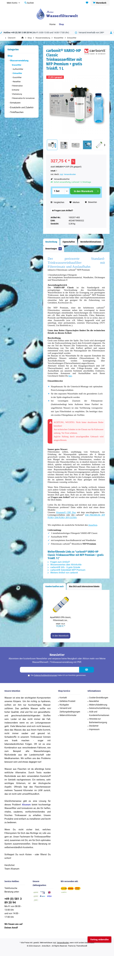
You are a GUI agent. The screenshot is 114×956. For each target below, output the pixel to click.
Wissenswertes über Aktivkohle (64, 564)
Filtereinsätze (17, 86)
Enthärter (15, 90)
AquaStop (92, 525)
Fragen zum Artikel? (62, 210)
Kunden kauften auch (54, 586)
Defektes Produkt (67, 701)
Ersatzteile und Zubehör (22, 107)
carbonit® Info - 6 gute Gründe (64, 567)
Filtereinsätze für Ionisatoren (23, 98)
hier (70, 376)
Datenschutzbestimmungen (45, 675)
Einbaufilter (17, 73)
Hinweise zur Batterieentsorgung (98, 721)
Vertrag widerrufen (99, 939)
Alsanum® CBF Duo (66, 512)
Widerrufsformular (68, 715)
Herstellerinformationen (90, 242)
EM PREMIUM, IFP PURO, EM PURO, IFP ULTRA (76, 516)
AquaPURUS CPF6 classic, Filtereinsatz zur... (60, 619)
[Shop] (61, 24)
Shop (10, 55)
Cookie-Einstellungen (98, 697)
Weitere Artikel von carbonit (63, 572)
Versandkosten (63, 943)
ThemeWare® (81, 946)
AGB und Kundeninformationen (99, 713)
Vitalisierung (16, 94)
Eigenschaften (69, 242)
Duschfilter (17, 77)
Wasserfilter (16, 65)
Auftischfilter (17, 69)
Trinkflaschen (16, 112)
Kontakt (63, 697)
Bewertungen (53, 248)
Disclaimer (94, 726)
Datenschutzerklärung (99, 708)
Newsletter (94, 701)
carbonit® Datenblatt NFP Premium (66, 570)
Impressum (94, 729)
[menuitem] (100, 3)
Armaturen (15, 102)
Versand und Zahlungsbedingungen (70, 710)
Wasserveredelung (19, 60)
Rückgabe (64, 705)
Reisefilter (16, 82)
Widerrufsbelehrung (98, 705)
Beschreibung (51, 242)
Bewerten (91, 202)
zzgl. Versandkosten (68, 174)
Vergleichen (57, 202)
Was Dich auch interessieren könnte (84, 586)
